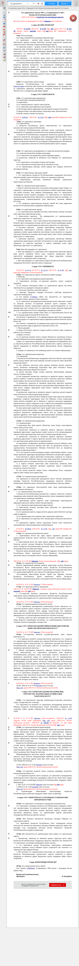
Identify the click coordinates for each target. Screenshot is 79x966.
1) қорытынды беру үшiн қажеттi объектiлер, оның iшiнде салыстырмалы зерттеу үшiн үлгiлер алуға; (43, 426)
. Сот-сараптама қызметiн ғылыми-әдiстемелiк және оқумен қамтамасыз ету (43, 636)
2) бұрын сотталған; (23, 335)
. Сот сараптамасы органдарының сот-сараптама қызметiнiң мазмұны (43, 151)
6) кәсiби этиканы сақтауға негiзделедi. (30, 113)
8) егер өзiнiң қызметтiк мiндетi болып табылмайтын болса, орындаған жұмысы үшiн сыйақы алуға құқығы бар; (43, 471)
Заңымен (47, 21)
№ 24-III (27, 29)
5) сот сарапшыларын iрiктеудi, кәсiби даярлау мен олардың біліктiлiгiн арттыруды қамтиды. (43, 168)
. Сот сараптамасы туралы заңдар (30, 82)
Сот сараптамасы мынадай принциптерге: (31, 100)
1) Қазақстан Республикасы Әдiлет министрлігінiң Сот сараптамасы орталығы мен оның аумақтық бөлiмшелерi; (43, 127)
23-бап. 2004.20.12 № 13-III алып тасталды (34, 765)
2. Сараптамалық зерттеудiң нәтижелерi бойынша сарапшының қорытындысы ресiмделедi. (43, 181)
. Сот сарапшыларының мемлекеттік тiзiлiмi (34, 604)
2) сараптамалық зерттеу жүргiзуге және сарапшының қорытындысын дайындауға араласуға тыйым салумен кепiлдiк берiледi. (43, 502)
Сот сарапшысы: (22, 356)
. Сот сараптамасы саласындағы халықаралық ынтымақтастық (40, 803)
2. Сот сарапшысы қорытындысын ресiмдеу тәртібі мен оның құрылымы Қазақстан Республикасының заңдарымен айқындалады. (43, 204)
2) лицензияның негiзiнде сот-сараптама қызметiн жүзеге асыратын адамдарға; (43, 282)
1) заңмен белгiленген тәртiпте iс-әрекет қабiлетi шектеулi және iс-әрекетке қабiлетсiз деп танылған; (43, 331)
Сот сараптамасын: (23, 123)
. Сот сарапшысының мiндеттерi (30, 354)
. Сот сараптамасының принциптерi (30, 98)
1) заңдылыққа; (22, 102)
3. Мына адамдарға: (23, 328)
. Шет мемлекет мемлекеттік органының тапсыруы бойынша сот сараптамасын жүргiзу (43, 820)
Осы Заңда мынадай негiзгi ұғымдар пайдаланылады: (35, 38)
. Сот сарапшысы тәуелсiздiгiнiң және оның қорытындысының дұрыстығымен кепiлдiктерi (43, 488)
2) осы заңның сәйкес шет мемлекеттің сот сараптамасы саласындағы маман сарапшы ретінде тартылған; (43, 298)
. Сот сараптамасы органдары (28, 121)
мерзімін (33, 31)
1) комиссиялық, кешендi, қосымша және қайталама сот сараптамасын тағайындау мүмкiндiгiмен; (43, 508)
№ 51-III (43, 29)
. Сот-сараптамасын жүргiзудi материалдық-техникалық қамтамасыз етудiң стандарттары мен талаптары (43, 701)
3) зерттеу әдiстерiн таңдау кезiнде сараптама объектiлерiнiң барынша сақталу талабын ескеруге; (43, 373)
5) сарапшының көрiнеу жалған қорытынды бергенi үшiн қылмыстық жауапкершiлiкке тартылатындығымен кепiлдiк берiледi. (43, 524)
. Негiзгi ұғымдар (24, 35)
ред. (52, 29)
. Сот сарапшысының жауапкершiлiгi (31, 476)
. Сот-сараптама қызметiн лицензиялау (32, 587)
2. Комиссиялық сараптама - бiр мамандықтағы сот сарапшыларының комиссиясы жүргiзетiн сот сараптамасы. (43, 217)
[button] (2, 3)
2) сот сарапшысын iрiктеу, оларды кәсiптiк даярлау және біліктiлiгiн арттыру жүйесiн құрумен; (43, 513)
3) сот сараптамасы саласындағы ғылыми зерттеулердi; (35, 162)
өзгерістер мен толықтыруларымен (50, 17)
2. (40, 784)
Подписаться (57, 885)
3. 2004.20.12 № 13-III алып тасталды (32, 787)
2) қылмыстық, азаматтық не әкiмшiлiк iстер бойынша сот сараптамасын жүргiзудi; (43, 159)
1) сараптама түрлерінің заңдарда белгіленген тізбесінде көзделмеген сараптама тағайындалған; (43, 293)
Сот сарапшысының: (23, 423)
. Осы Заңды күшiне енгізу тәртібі (30, 866)
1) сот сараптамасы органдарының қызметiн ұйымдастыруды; (38, 155)
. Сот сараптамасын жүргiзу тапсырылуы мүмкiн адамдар (38, 275)
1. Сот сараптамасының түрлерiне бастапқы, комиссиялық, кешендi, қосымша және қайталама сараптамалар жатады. (43, 213)
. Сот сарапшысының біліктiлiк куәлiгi (32, 533)
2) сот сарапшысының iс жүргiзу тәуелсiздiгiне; (33, 104)
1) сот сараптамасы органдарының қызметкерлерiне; (34, 279)
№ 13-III (68, 718)
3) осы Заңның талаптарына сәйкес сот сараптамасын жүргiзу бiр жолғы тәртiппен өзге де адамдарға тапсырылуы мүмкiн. (43, 287)
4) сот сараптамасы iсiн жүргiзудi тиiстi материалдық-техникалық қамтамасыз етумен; (43, 519)
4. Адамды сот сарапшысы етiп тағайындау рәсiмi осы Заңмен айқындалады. (43, 350)
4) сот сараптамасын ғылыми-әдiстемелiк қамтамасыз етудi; (37, 164)
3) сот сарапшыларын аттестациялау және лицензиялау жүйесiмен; (39, 516)
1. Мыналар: (20, 277)
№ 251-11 (44, 270)
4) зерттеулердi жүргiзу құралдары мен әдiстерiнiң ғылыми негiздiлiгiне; (42, 109)
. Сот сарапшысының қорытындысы (31, 186)
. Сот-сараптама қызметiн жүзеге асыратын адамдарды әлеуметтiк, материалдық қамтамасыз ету (43, 772)
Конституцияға (19, 86)
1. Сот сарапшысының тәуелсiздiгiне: (29, 491)
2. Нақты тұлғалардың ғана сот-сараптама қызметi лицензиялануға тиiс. (41, 598)
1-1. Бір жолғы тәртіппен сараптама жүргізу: (32, 290)
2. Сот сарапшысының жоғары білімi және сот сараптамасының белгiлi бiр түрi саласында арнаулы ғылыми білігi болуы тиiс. (43, 314)
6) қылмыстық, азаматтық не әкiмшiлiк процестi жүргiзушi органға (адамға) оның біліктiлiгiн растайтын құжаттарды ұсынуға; (43, 393)
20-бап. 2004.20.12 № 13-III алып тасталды (34, 685)
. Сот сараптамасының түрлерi (29, 209)
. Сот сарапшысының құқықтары (30, 421)
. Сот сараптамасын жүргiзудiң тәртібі (31, 173)
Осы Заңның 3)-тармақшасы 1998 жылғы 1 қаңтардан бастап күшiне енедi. (43, 869)
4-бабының (31, 868)
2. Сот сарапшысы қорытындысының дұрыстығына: (34, 505)
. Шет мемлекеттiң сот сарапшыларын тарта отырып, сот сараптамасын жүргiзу (43, 835)
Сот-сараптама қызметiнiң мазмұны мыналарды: (33, 153)
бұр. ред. (20, 688)
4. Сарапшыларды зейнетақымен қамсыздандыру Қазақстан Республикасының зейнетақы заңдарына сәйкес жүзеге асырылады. (43, 792)
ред (47, 31)
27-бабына (33, 297)
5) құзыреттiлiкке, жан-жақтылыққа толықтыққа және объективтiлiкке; (41, 111)
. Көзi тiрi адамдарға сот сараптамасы (31, 249)
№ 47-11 (25, 117)
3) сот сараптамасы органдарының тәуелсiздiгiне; (33, 107)
